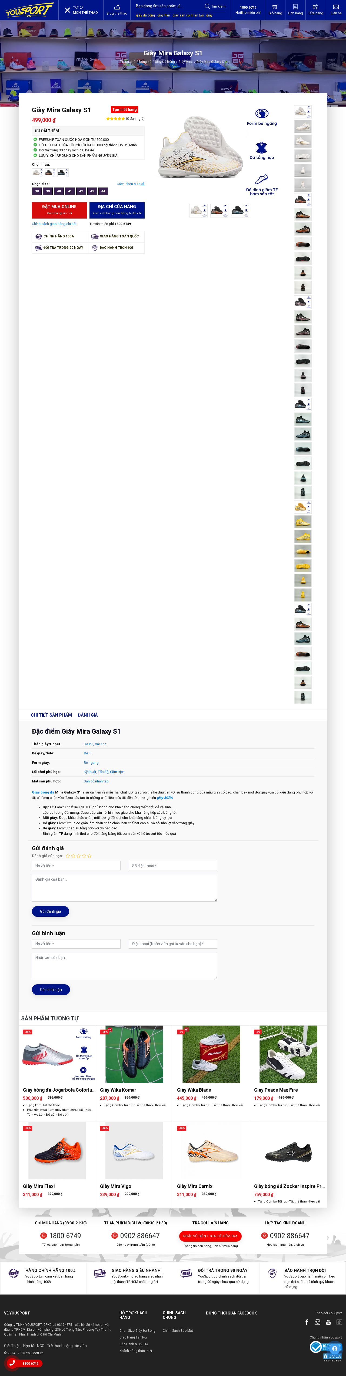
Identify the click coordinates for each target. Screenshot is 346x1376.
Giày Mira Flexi (39, 1186)
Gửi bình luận (51, 989)
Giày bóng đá (43, 792)
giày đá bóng (145, 15)
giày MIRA (165, 798)
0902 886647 (140, 1236)
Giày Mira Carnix (194, 1186)
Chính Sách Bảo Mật (178, 1331)
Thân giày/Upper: (47, 744)
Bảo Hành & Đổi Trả (133, 1344)
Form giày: (41, 763)
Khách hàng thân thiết (135, 1351)
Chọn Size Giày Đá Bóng (137, 1331)
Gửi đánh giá (50, 911)
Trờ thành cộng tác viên (67, 1346)
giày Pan (163, 15)
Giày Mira (186, 62)
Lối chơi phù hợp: (46, 772)
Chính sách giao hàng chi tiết (54, 224)
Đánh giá (88, 715)
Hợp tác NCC (33, 1346)
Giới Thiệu (12, 1346)
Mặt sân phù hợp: (46, 781)
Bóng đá (145, 62)
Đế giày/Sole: (43, 753)
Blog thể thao (117, 9)
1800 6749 (65, 1236)
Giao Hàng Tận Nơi (133, 1337)
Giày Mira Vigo (115, 1186)
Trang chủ (127, 62)
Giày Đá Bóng (165, 62)
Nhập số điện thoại (210, 1236)
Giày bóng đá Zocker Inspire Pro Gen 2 (289, 1186)
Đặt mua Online (59, 210)
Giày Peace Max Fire (276, 1090)
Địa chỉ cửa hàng (117, 210)
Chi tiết (51, 715)
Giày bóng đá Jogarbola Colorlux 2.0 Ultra (59, 1090)
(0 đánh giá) (135, 119)
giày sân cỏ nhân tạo (188, 15)
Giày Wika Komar (118, 1090)
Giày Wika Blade (194, 1090)
